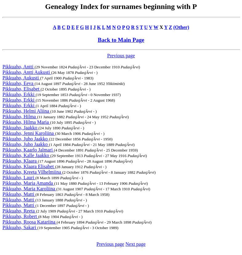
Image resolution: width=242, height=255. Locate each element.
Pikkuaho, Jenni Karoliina (28, 133)
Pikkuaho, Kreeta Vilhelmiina (32, 172)
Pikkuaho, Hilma (19, 116)
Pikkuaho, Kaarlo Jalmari (28, 149)
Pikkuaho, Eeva (18, 83)
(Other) (181, 27)
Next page (135, 244)
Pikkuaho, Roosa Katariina (29, 222)
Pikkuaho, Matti (18, 194)
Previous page (121, 55)
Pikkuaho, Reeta (19, 210)
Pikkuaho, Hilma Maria (26, 122)
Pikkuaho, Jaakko (20, 127)
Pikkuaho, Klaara (20, 161)
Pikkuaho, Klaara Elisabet (28, 166)
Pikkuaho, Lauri (18, 177)
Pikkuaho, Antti (18, 66)
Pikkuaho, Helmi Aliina (26, 111)
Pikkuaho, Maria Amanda (28, 183)
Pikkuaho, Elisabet (21, 88)
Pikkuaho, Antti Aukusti (26, 72)
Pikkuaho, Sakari (19, 227)
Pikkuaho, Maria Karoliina (29, 188)
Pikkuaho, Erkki (19, 94)
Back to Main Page (121, 40)
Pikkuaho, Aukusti (21, 77)
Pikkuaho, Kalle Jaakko (26, 155)
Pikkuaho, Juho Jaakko (25, 138)
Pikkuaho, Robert (20, 216)
